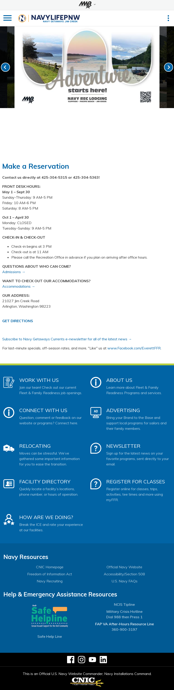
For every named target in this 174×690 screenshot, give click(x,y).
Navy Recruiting (50, 581)
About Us (119, 380)
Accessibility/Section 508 (124, 574)
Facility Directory (44, 481)
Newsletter (123, 446)
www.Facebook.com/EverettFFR (134, 348)
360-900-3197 (124, 629)
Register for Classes (135, 481)
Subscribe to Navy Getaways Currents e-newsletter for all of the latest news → (67, 339)
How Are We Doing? (46, 517)
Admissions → (13, 272)
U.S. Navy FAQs (124, 581)
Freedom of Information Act (49, 574)
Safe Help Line (49, 636)
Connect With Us (43, 410)
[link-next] (168, 67)
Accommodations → (18, 286)
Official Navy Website (124, 567)
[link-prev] (5, 67)
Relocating (35, 446)
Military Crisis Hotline (124, 611)
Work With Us (39, 380)
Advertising (123, 410)
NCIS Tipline (124, 604)
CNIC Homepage (49, 567)
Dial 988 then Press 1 (124, 617)
